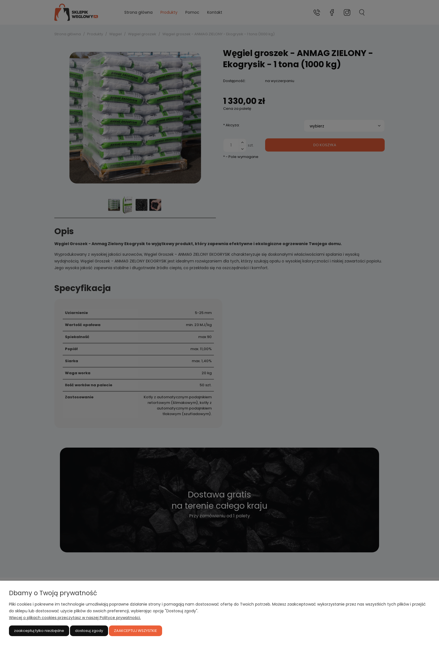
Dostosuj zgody (89, 630)
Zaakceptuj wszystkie (135, 630)
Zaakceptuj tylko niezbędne (39, 630)
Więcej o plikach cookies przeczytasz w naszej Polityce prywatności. (75, 617)
